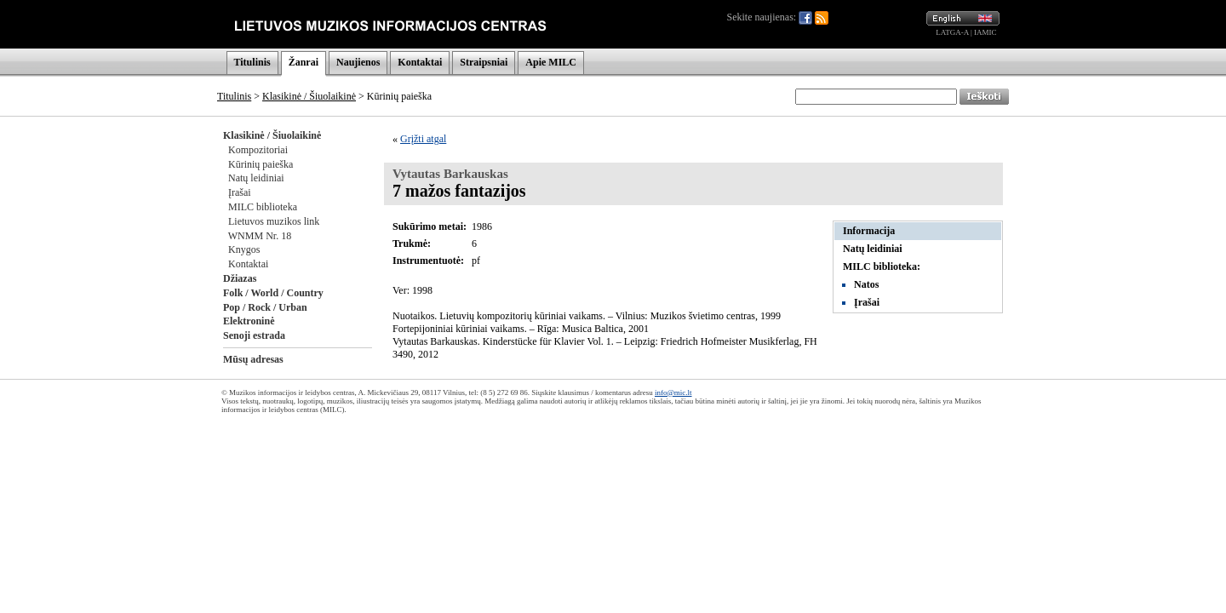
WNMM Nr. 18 (259, 236)
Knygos (244, 249)
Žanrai (303, 62)
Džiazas (239, 278)
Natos (866, 284)
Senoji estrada (254, 335)
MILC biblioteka (262, 207)
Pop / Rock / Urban (265, 307)
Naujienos (358, 62)
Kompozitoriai (258, 150)
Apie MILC (550, 62)
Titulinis (252, 62)
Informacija (869, 231)
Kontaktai (420, 62)
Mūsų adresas (253, 359)
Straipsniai (483, 62)
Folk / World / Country (273, 293)
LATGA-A (952, 32)
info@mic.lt (673, 392)
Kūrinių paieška (260, 164)
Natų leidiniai (256, 178)
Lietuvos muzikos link (273, 221)
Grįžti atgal (423, 139)
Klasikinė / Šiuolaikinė (309, 96)
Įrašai (239, 192)
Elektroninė (248, 321)
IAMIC (985, 32)
